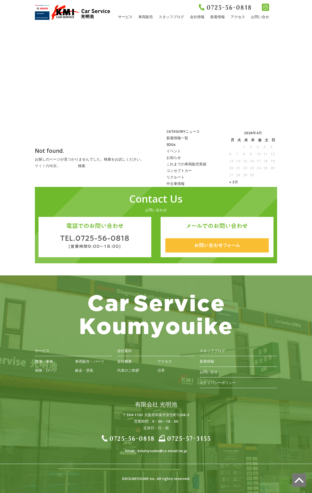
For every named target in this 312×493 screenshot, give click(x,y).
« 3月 (233, 181)
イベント (173, 150)
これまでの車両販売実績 (186, 164)
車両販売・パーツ (89, 361)
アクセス (238, 16)
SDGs (171, 144)
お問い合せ (260, 16)
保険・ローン (46, 370)
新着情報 (217, 16)
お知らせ (173, 157)
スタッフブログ (171, 16)
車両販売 (145, 16)
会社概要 (124, 361)
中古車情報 (175, 183)
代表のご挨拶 (128, 370)
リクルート (175, 177)
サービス (125, 16)
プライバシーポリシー (218, 382)
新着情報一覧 (177, 137)
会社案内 (124, 350)
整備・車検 (44, 361)
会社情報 (197, 16)
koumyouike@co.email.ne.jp (162, 450)
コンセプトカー (179, 170)
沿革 (161, 370)
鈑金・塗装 (84, 370)
